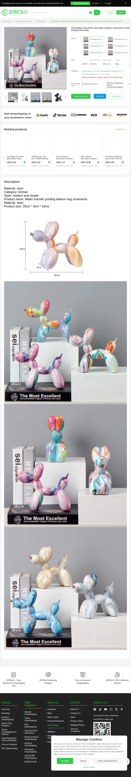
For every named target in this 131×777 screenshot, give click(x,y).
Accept (65, 760)
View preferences (107, 760)
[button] (129, 64)
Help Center (52, 717)
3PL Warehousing (10, 748)
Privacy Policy (89, 767)
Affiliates (51, 732)
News (73, 717)
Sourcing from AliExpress (31, 732)
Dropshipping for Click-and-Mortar (9, 739)
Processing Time (75, 85)
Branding (6, 713)
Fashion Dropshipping (8, 718)
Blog (49, 713)
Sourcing (6, 709)
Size (73, 60)
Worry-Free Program (7, 724)
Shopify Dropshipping (31, 713)
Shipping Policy (77, 725)
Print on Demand (9, 744)
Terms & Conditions (75, 730)
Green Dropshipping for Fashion (9, 731)
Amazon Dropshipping (31, 744)
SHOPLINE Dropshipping (31, 757)
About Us (74, 709)
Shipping (74, 71)
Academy (51, 709)
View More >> (121, 129)
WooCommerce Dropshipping (32, 738)
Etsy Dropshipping (31, 725)
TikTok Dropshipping (31, 719)
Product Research (55, 721)
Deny (83, 760)
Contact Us (75, 713)
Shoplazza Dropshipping (31, 750)
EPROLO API (31, 762)
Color (73, 38)
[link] (7, 21)
